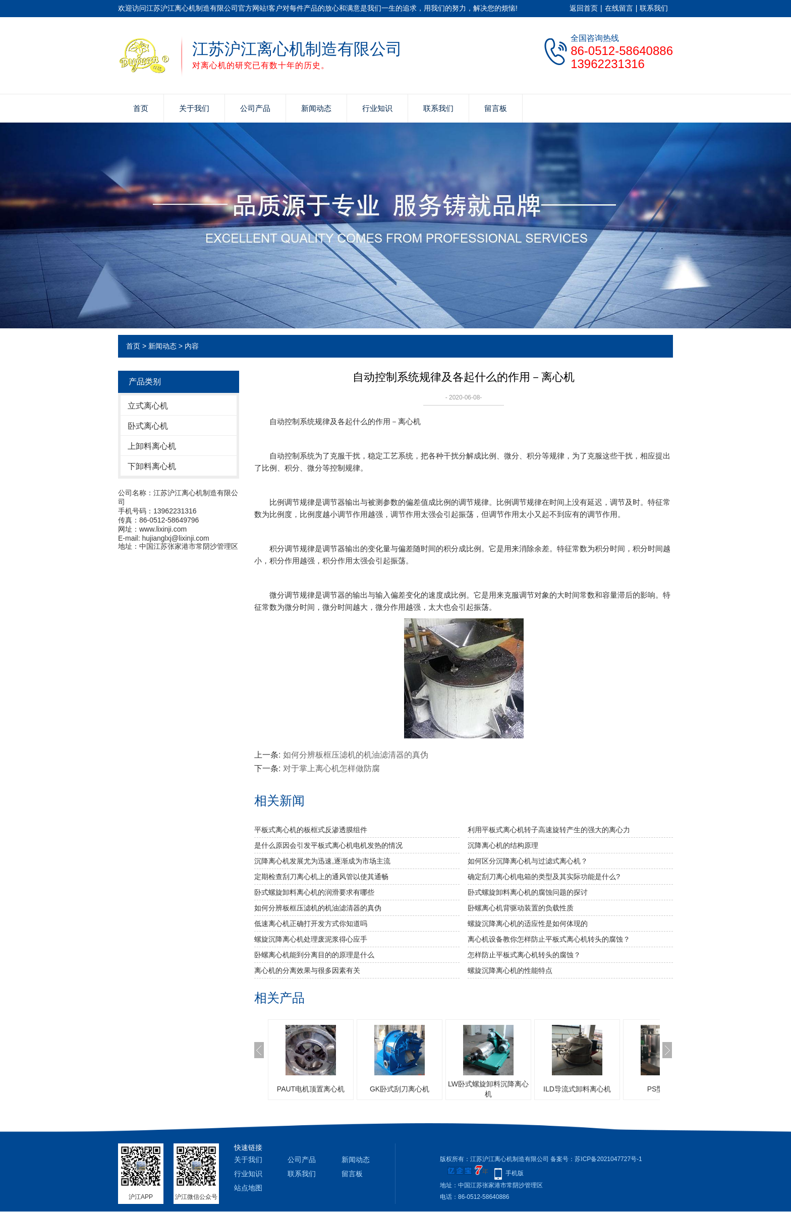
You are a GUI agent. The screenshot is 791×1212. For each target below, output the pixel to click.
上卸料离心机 (152, 446)
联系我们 (654, 8)
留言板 (495, 108)
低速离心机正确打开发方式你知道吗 (310, 923)
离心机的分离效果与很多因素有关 (307, 970)
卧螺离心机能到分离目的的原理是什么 (314, 955)
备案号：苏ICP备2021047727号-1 (596, 1159)
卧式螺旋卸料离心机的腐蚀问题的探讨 (528, 892)
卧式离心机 (148, 426)
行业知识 (377, 108)
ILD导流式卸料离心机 (577, 1089)
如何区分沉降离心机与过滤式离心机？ (528, 861)
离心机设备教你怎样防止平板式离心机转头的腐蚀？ (549, 939)
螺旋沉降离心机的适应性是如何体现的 (528, 923)
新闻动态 (316, 108)
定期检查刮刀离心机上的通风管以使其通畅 (321, 877)
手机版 (514, 1173)
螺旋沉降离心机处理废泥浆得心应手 (310, 939)
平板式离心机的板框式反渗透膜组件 (310, 830)
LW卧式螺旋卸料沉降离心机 (488, 1089)
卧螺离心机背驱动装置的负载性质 (521, 908)
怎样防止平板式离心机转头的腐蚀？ (524, 955)
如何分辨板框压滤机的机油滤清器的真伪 (355, 755)
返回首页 (584, 8)
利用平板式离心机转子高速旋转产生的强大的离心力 (549, 830)
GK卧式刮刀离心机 (399, 1089)
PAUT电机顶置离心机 (311, 1089)
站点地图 (248, 1188)
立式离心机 (148, 405)
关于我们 (194, 108)
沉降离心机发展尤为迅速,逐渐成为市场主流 (322, 861)
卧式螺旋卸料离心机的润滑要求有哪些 (314, 892)
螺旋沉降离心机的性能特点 (510, 970)
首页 (140, 108)
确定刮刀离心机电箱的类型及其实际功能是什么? (544, 877)
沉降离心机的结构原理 (503, 845)
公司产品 (255, 108)
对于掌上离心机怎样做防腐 (331, 768)
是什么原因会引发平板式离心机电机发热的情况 (328, 845)
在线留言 (619, 8)
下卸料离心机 (152, 466)
